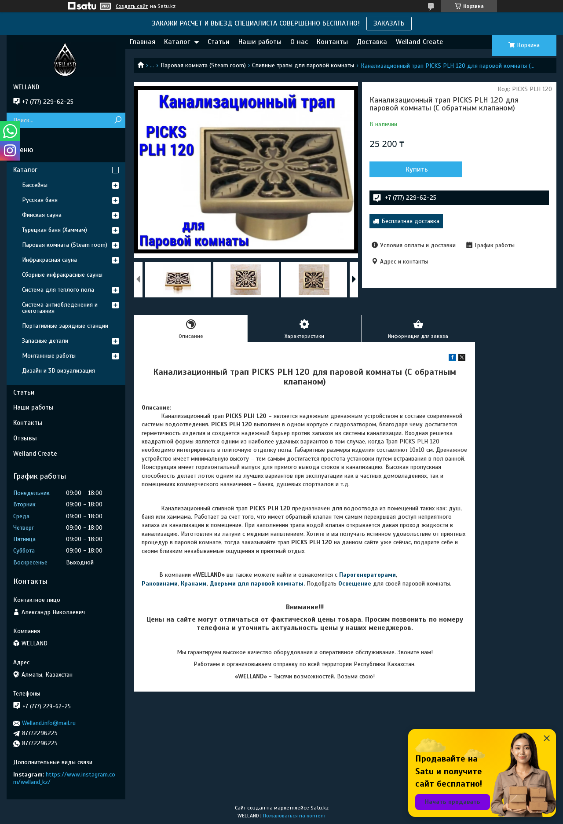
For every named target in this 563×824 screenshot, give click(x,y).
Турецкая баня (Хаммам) (54, 230)
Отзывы (25, 438)
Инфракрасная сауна (49, 260)
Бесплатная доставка (410, 221)
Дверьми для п (231, 583)
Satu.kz (320, 808)
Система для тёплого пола (58, 289)
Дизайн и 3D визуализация (58, 370)
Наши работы (260, 41)
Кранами (193, 583)
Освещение (354, 583)
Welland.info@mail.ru (49, 723)
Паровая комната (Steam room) (203, 65)
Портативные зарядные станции (65, 326)
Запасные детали (45, 340)
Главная (142, 41)
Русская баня (40, 200)
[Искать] (117, 120)
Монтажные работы (49, 355)
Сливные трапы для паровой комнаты (303, 65)
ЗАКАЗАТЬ (389, 23)
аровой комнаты (278, 583)
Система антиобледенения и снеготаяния (60, 308)
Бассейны (35, 185)
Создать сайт (132, 6)
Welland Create (419, 41)
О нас (299, 41)
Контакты (332, 41)
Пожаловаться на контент (294, 816)
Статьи (219, 41)
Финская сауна (42, 215)
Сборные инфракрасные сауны (62, 274)
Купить (417, 169)
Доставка (372, 41)
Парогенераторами (367, 575)
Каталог (177, 41)
